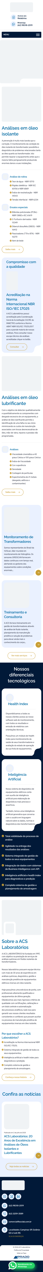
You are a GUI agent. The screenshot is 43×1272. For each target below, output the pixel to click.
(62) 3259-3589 (16, 1213)
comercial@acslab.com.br (20, 1222)
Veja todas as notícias (19, 1166)
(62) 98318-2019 (24, 25)
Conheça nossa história (16, 1077)
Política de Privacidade (21, 1250)
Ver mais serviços (19, 655)
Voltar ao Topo (21, 1253)
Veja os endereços (16, 1237)
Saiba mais (10, 249)
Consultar (14, 347)
